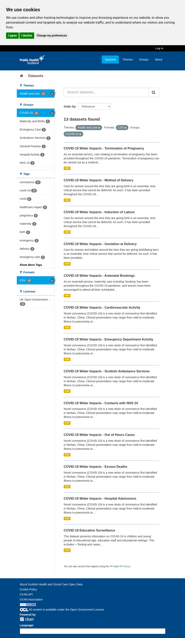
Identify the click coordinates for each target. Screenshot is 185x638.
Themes (127, 59)
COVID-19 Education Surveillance (89, 530)
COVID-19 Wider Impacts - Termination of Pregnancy (104, 148)
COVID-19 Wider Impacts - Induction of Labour (99, 212)
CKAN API (26, 594)
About (158, 59)
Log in (159, 48)
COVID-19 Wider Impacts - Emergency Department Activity (108, 339)
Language (26, 625)
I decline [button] (26, 35)
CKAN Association (31, 599)
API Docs (124, 566)
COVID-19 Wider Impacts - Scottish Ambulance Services (107, 371)
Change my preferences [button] (52, 35)
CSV (67, 168)
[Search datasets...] (106, 92)
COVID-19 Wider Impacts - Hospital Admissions (100, 498)
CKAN (27, 619)
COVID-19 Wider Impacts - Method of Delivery (98, 180)
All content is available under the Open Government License (62, 609)
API (111, 566)
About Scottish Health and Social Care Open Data (51, 584)
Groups (143, 59)
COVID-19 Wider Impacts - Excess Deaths (95, 466)
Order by (69, 106)
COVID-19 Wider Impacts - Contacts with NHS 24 (101, 403)
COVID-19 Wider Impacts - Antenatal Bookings (99, 275)
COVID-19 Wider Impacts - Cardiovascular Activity (102, 307)
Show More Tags (31, 264)
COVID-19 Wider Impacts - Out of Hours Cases (99, 434)
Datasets (110, 59)
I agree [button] (12, 35)
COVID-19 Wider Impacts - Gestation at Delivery (100, 244)
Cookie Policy (28, 589)
